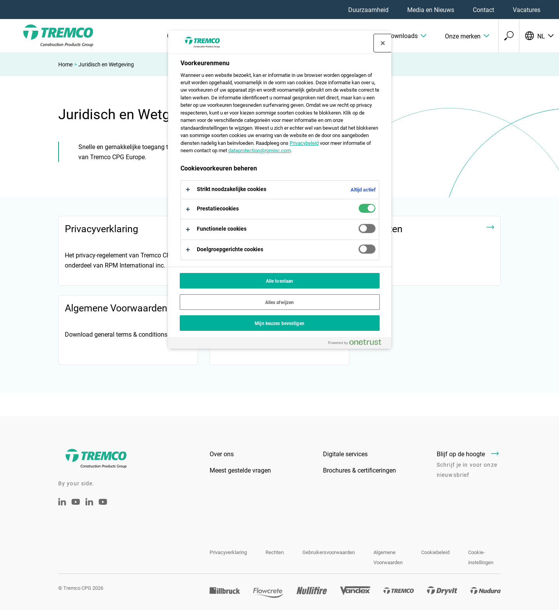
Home (65, 64)
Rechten (275, 552)
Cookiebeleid (435, 552)
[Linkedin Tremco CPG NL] (62, 503)
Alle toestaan (279, 281)
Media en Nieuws (430, 9)
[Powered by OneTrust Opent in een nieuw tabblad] (357, 344)
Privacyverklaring (228, 552)
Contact (483, 9)
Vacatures (526, 9)
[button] (394, 35)
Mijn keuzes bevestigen (279, 323)
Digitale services (345, 454)
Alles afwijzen (279, 302)
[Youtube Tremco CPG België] (103, 507)
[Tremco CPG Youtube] (75, 507)
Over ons (222, 454)
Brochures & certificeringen (359, 470)
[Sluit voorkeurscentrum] (382, 43)
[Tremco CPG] (46, 36)
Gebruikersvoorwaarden (328, 552)
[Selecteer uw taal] (539, 35)
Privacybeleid (304, 142)
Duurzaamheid (368, 9)
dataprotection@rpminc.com (259, 150)
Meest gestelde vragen (240, 470)
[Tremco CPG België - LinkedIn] (89, 503)
